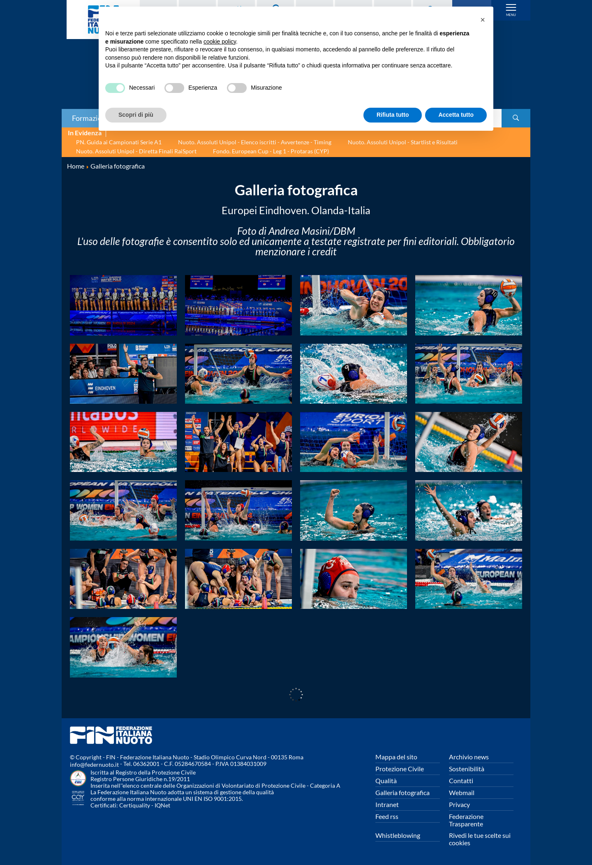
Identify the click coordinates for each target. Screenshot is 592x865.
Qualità (386, 780)
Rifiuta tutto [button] (393, 114)
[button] (482, 19)
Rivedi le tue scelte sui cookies (480, 838)
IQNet (162, 805)
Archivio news (469, 757)
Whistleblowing (397, 835)
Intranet (387, 804)
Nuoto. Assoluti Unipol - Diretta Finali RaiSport (136, 151)
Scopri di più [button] (135, 114)
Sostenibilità (466, 768)
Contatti (461, 780)
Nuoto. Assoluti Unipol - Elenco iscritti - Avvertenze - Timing (254, 142)
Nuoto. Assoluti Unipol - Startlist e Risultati (403, 142)
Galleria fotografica (402, 792)
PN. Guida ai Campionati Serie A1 (119, 142)
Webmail (461, 792)
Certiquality (134, 805)
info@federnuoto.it (94, 764)
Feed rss (386, 816)
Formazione (91, 118)
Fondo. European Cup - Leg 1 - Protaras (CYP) (271, 151)
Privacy (459, 804)
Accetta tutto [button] (456, 114)
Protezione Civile (399, 768)
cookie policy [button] (220, 41)
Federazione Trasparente (466, 820)
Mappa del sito (396, 757)
